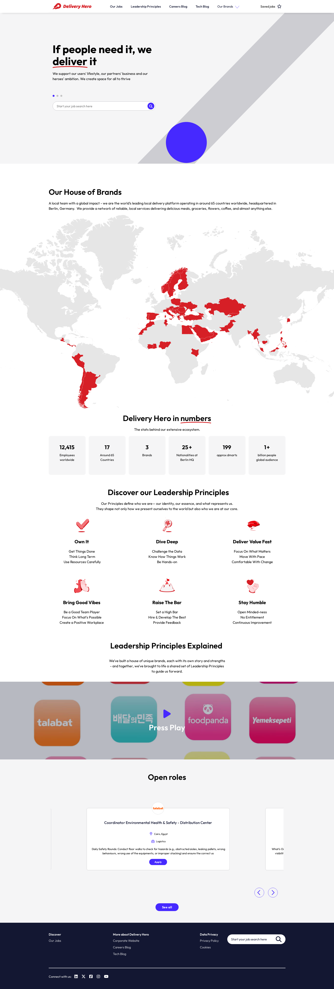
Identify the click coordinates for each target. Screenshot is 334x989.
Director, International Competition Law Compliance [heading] (247, 821)
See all (167, 907)
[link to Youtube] (106, 976)
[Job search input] (100, 106)
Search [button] (150, 106)
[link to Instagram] (98, 976)
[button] (236, 6)
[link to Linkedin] (76, 976)
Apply (86, 863)
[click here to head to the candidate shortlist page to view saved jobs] (267, 6)
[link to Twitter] (83, 976)
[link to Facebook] (91, 976)
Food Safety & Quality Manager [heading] (167, 817)
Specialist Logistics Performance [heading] (86, 821)
